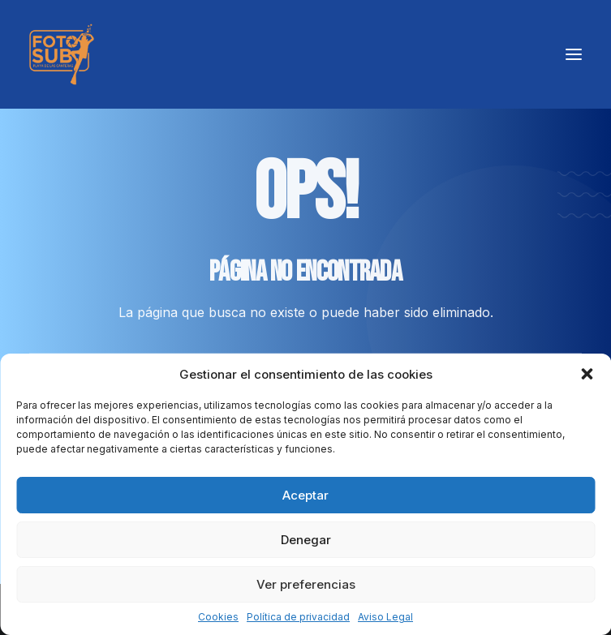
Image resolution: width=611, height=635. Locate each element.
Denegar (306, 539)
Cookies (218, 617)
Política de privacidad (298, 617)
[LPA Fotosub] (61, 54)
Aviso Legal (385, 617)
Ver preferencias (305, 584)
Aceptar (305, 495)
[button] (587, 374)
